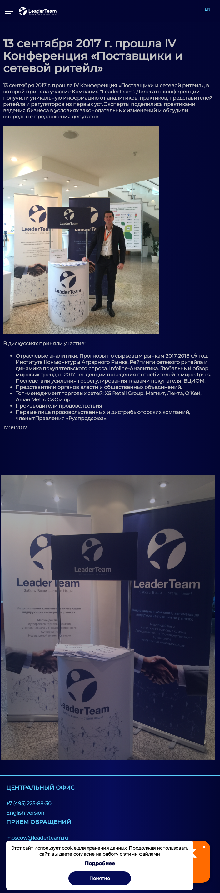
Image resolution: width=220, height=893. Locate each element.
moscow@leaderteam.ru (37, 838)
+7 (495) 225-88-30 (29, 803)
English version (25, 813)
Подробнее (100, 863)
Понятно (99, 878)
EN (207, 9)
